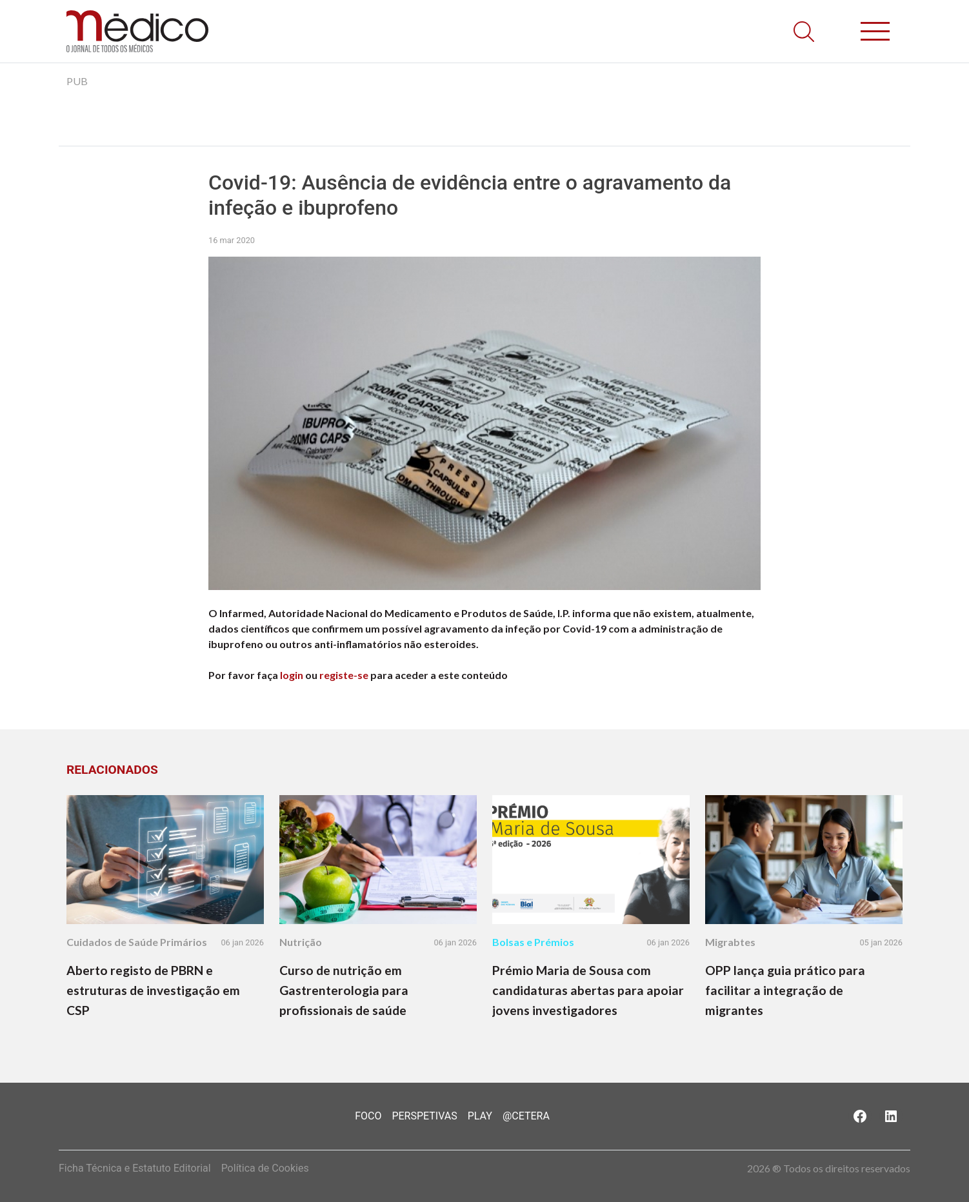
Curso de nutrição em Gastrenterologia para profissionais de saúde (343, 990)
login (291, 675)
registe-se (343, 675)
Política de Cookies (265, 1168)
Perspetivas (424, 1116)
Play (480, 1116)
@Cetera (526, 1116)
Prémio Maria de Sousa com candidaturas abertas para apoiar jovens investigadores (588, 990)
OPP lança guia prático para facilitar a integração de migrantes (785, 990)
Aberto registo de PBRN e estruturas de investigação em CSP (153, 990)
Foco (368, 1116)
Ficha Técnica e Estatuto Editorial (135, 1168)
